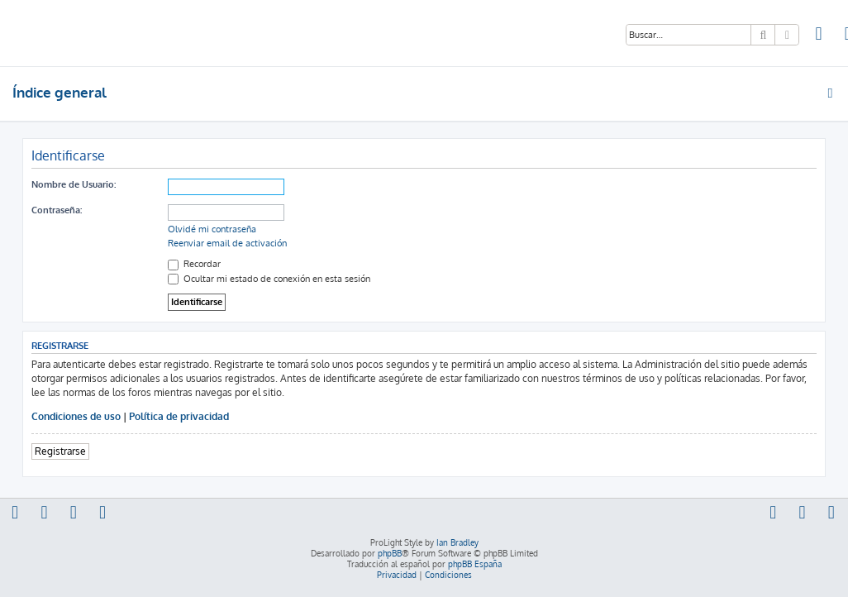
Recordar (194, 264)
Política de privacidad (179, 416)
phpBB (390, 553)
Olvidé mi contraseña (212, 229)
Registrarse (60, 451)
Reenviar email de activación (227, 243)
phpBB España (475, 564)
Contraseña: (56, 210)
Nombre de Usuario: (73, 184)
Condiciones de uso (76, 416)
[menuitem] (819, 35)
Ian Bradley (457, 542)
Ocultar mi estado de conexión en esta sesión (269, 278)
